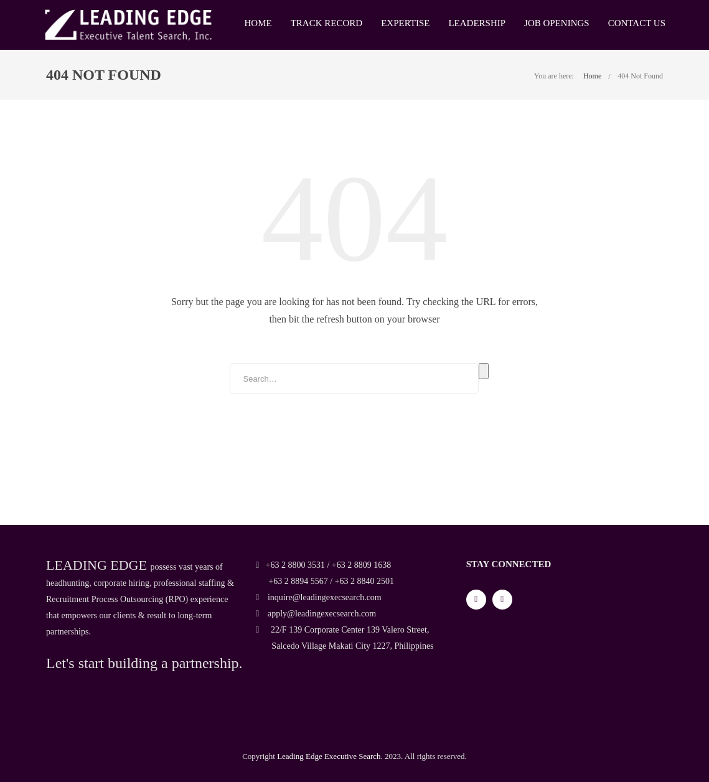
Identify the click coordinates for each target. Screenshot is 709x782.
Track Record (326, 23)
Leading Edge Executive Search (328, 756)
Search (484, 371)
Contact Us (636, 23)
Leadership (476, 23)
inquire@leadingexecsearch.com (318, 597)
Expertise (405, 23)
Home (258, 23)
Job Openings (556, 23)
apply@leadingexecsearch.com (316, 613)
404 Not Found (640, 76)
